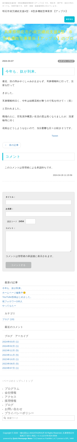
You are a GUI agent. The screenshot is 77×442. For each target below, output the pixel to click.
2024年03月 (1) (10, 341)
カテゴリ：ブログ (66, 61)
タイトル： (11, 197)
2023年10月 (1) (10, 359)
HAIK (72, 438)
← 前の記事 (11, 145)
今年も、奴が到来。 (12, 288)
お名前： (10, 209)
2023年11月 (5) (10, 355)
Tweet (55, 136)
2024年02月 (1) (10, 346)
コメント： (11, 228)
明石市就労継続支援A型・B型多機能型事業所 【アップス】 (35, 11)
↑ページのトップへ (12, 381)
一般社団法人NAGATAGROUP (31, 433)
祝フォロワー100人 (12, 301)
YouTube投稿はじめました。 (17, 297)
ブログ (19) (8, 319)
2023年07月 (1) (10, 368)
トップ (29, 381)
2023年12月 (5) (10, 350)
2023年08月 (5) (10, 363)
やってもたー (9, 305)
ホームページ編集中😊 (14, 292)
